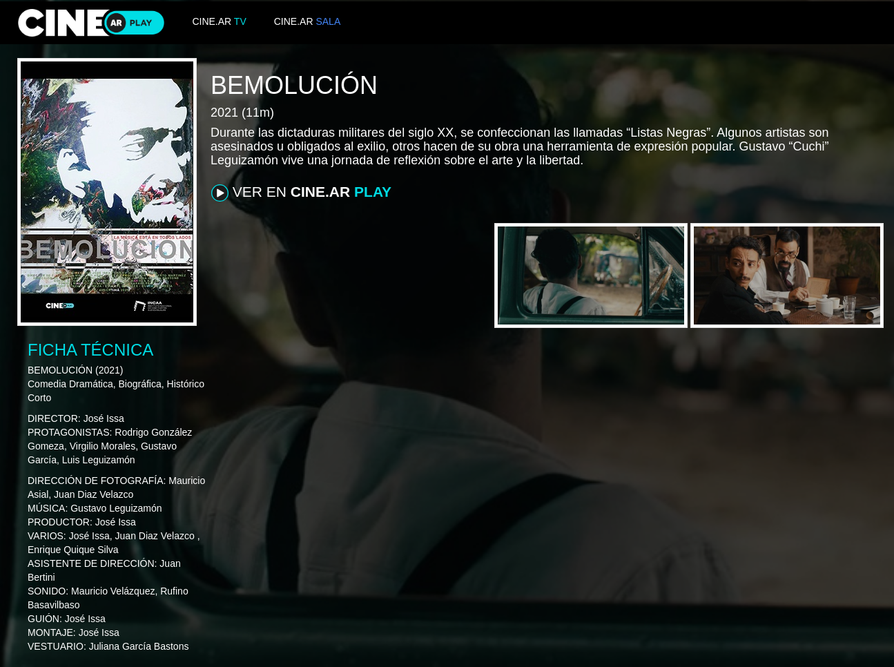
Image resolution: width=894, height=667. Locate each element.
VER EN (301, 193)
